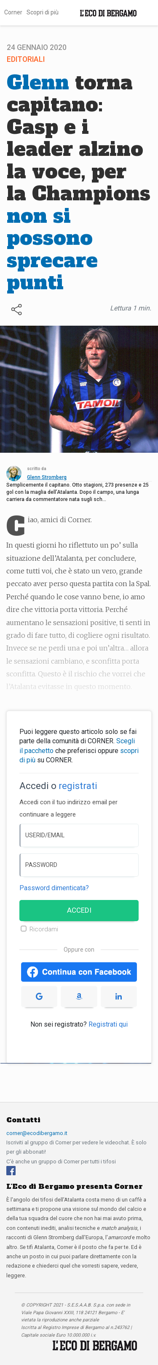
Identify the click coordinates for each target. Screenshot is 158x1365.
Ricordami (43, 929)
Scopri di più (43, 12)
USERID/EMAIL (44, 835)
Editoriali (26, 59)
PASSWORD (41, 864)
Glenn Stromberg (47, 477)
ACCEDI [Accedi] (79, 910)
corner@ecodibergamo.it (36, 1133)
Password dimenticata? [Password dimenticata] (54, 888)
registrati (78, 786)
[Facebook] (11, 1170)
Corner (13, 12)
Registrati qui (108, 1024)
